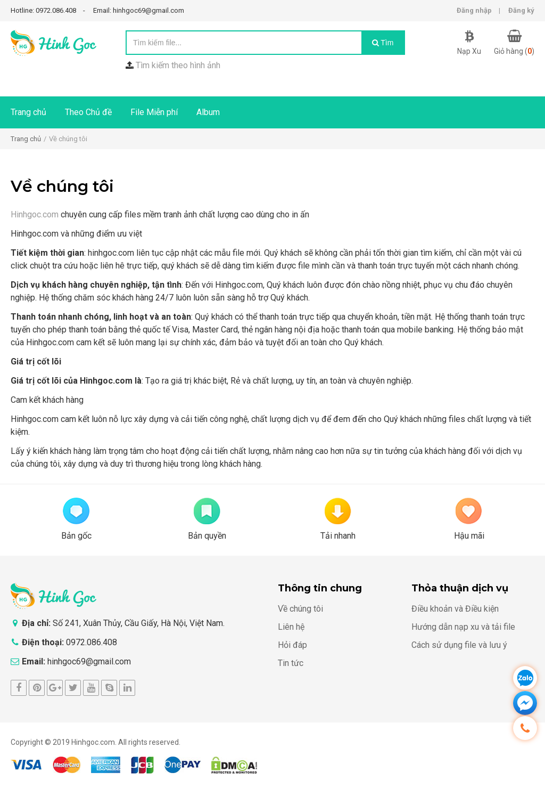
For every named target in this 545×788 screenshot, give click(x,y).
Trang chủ (28, 112)
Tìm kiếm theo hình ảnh (178, 65)
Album (208, 112)
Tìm (383, 42)
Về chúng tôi (300, 609)
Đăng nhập (474, 10)
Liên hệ (291, 627)
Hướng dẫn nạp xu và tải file (463, 627)
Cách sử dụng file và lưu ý (459, 645)
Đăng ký (521, 10)
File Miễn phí (154, 112)
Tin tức (290, 663)
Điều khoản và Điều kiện (455, 609)
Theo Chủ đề (88, 112)
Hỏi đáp (292, 645)
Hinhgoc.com (35, 214)
